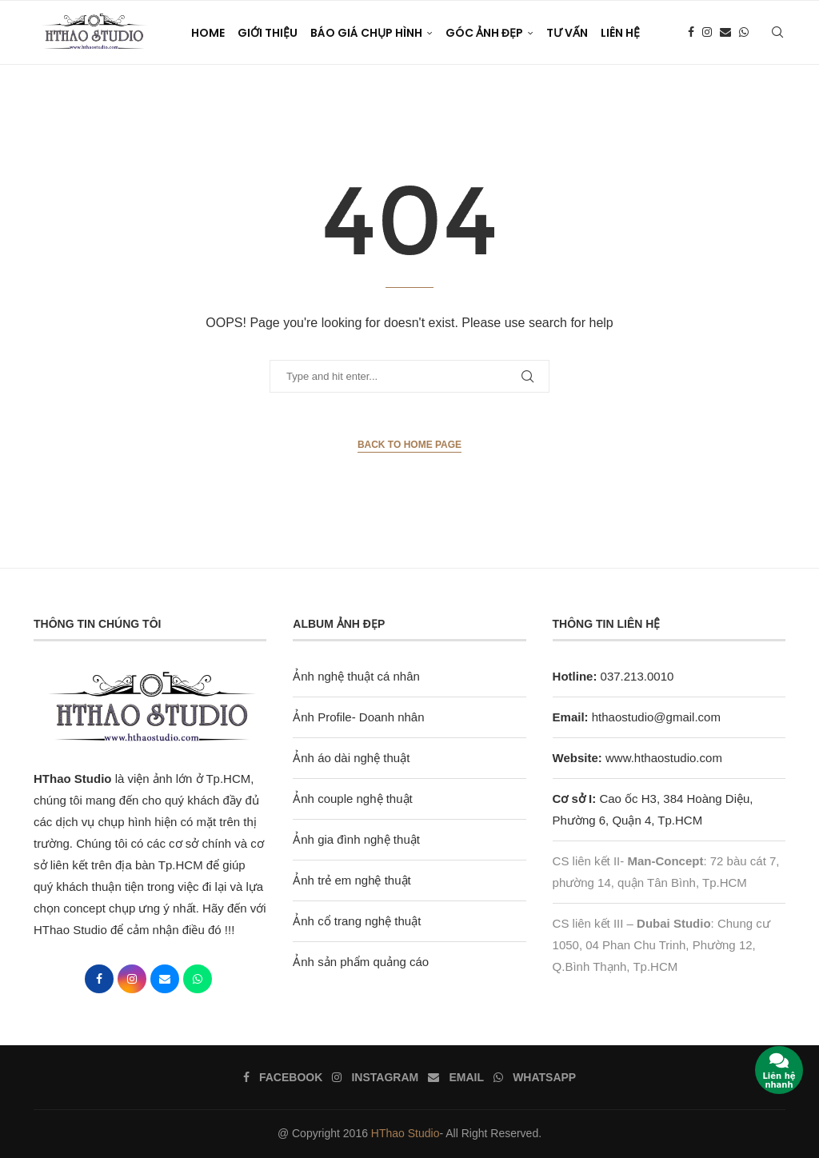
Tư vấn (567, 33)
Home (208, 33)
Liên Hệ (620, 33)
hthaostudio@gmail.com (656, 717)
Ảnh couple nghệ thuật (352, 798)
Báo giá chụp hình (366, 33)
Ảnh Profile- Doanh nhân (358, 717)
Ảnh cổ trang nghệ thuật (357, 921)
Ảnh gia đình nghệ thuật (356, 839)
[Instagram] (707, 33)
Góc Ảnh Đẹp (484, 33)
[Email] (725, 33)
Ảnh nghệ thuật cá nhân (356, 676)
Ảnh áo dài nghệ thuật (351, 758)
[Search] (777, 33)
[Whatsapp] (744, 33)
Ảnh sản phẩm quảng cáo (361, 961)
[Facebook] (691, 33)
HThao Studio (405, 1133)
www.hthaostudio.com (663, 758)
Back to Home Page (409, 444)
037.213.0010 (613, 676)
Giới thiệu (268, 33)
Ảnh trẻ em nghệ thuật (351, 880)
